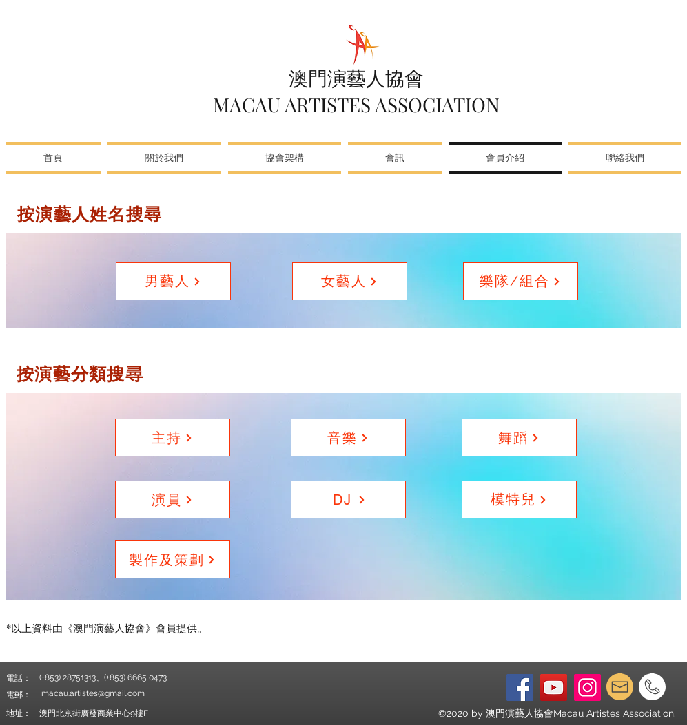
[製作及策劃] (172, 559)
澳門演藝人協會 (356, 77)
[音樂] (348, 437)
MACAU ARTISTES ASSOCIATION (356, 104)
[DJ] (348, 499)
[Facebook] (519, 687)
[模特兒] (519, 499)
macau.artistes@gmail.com (93, 693)
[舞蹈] (519, 437)
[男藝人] (173, 281)
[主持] (172, 437)
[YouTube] (553, 687)
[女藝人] (349, 281)
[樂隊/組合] (520, 281)
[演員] (172, 499)
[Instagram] (587, 687)
